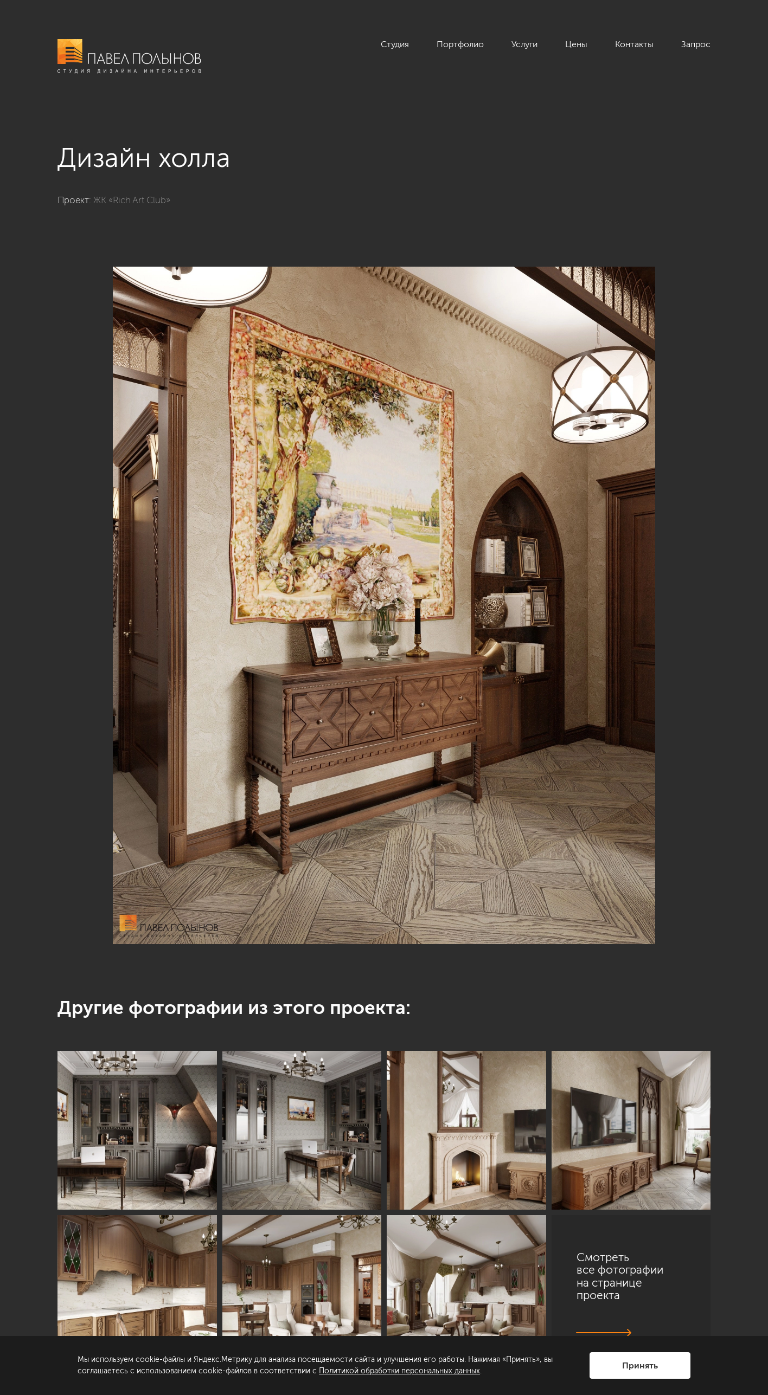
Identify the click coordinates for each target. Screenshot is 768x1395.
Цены (576, 44)
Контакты (634, 44)
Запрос (696, 44)
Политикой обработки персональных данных (399, 1370)
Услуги (524, 44)
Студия (395, 44)
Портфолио (460, 44)
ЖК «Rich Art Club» (131, 200)
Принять (640, 1365)
